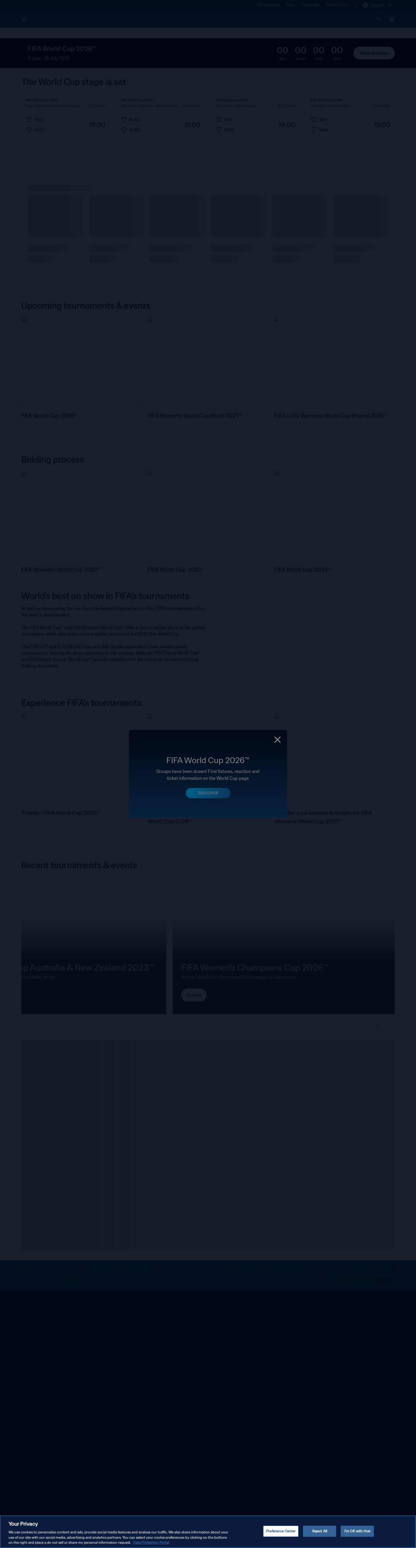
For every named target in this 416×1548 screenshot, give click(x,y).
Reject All (319, 1531)
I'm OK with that (357, 1531)
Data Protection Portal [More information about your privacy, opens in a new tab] (151, 1542)
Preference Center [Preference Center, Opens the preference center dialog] (281, 1531)
